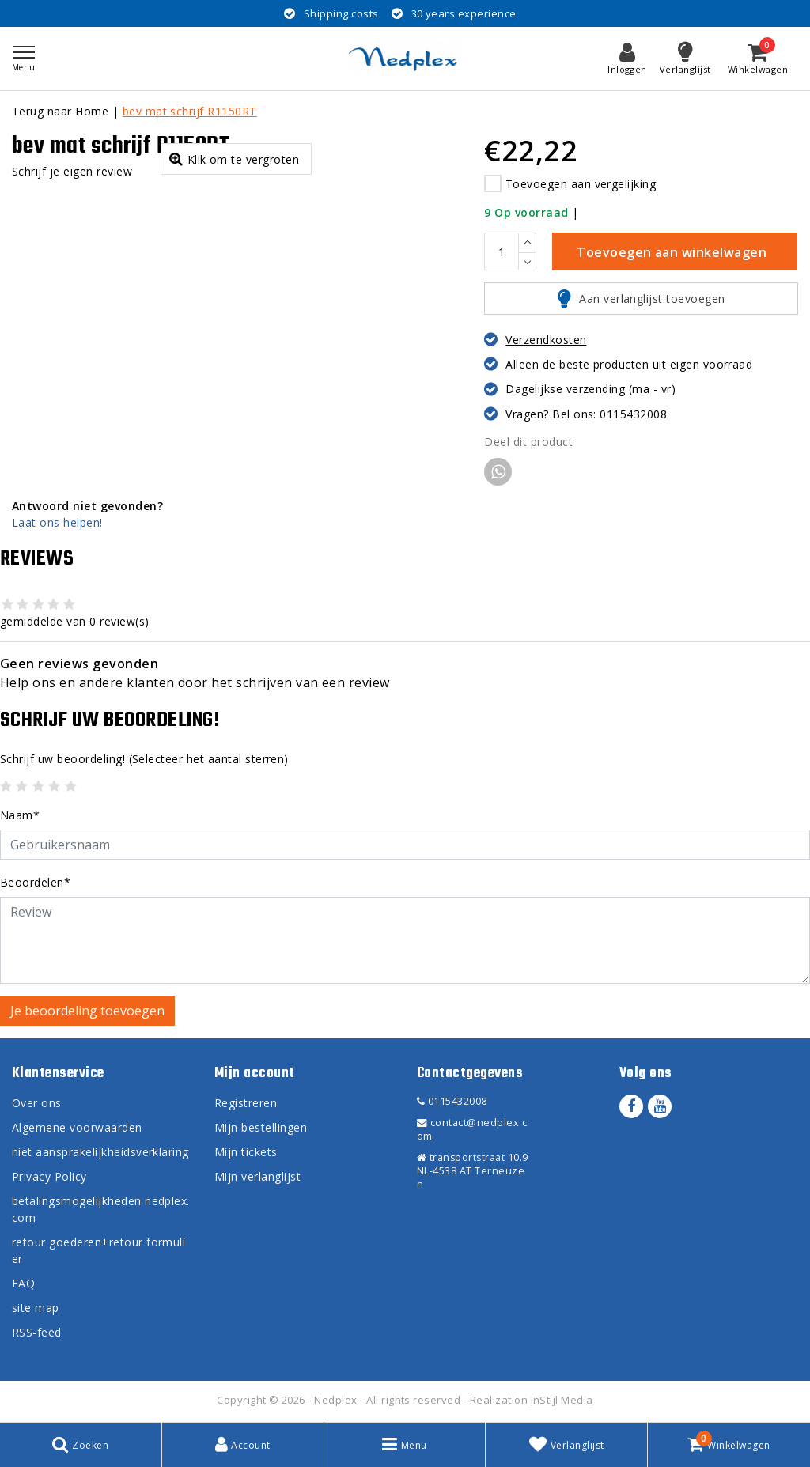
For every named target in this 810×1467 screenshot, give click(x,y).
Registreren (245, 1102)
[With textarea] (405, 940)
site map (35, 1307)
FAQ (23, 1283)
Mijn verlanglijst (257, 1176)
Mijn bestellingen (260, 1127)
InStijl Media (562, 1400)
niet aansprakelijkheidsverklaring (100, 1151)
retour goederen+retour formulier (98, 1250)
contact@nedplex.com (472, 1129)
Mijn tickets (246, 1151)
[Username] (405, 845)
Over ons (37, 1102)
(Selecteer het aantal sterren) (144, 758)
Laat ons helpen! (57, 522)
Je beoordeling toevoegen (87, 1010)
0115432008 (452, 1101)
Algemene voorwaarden (77, 1127)
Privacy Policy (49, 1176)
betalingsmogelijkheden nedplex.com (101, 1209)
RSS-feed (37, 1332)
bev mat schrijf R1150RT (190, 111)
